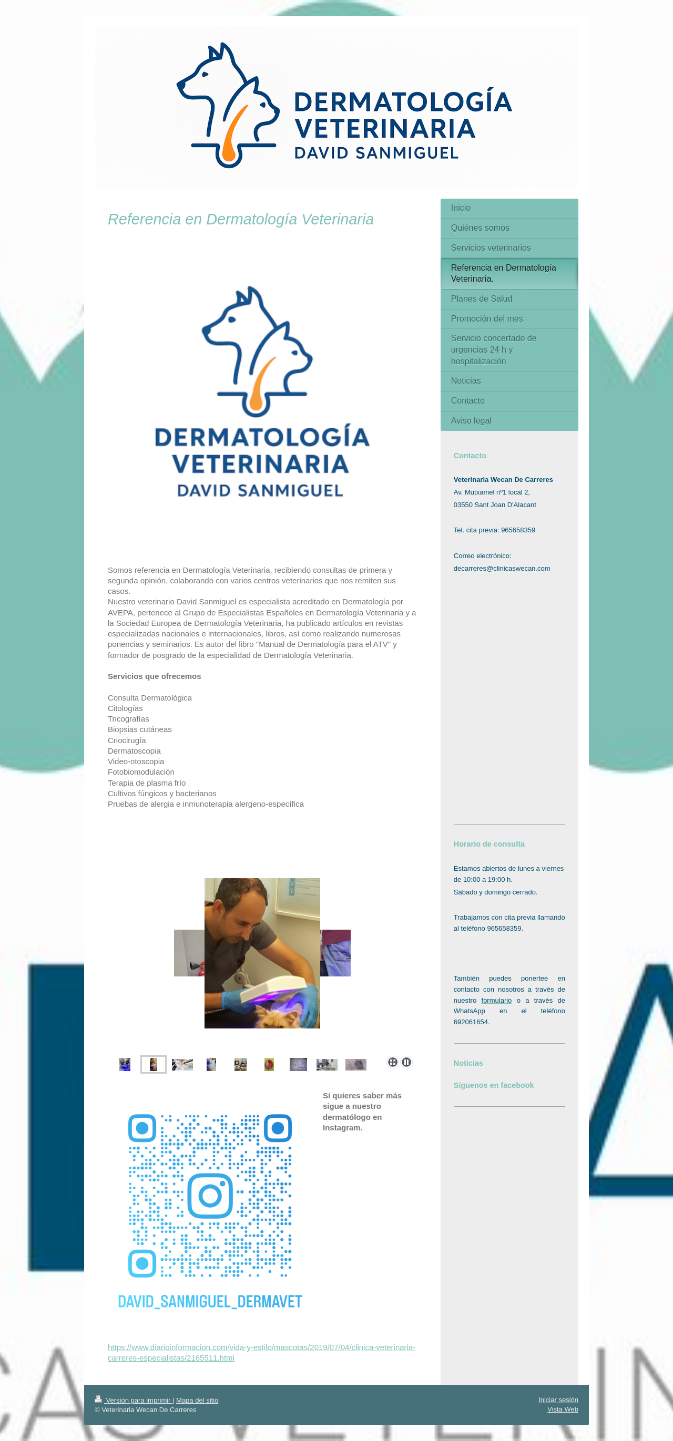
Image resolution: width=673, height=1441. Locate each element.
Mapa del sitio (197, 1400)
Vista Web (562, 1409)
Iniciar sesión (558, 1400)
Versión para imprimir (133, 1400)
